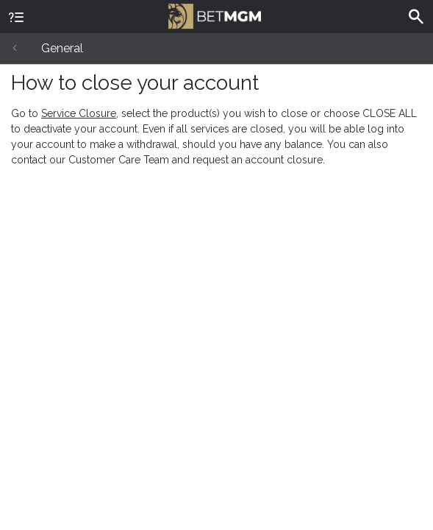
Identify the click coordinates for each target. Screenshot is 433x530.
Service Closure (78, 113)
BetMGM (214, 14)
